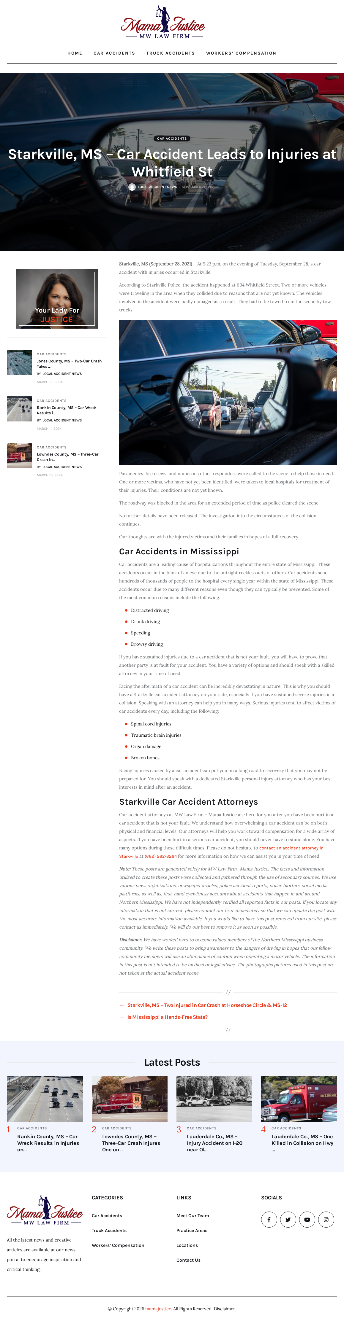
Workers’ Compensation (241, 53)
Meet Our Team (192, 1215)
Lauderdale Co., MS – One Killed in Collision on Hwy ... (302, 1143)
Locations (187, 1245)
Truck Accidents (170, 53)
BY (59, 374)
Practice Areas (191, 1230)
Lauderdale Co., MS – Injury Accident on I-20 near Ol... (214, 1143)
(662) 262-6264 (161, 856)
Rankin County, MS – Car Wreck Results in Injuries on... (48, 1143)
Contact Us (188, 1260)
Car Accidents (114, 53)
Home (75, 53)
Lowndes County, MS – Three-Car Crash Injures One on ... (131, 1143)
